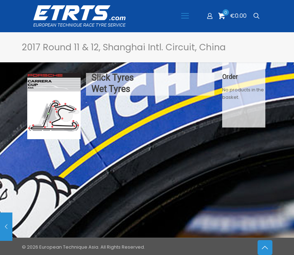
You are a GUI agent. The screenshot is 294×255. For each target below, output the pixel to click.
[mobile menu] (185, 16)
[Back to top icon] (265, 247)
